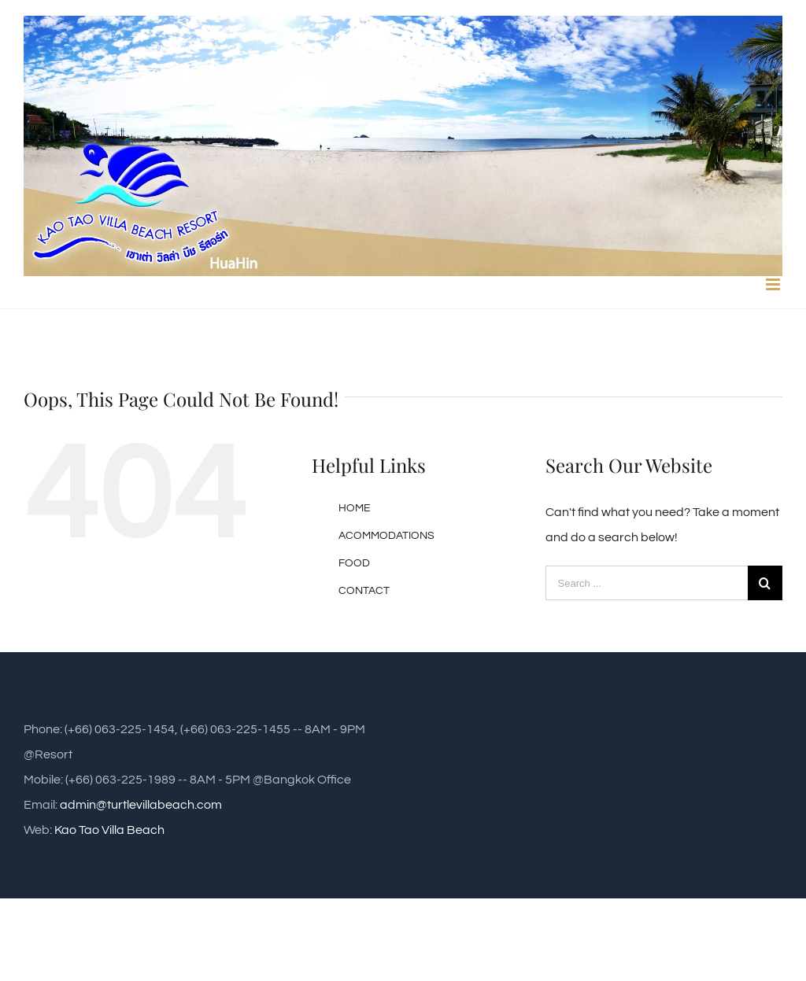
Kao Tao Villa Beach (109, 830)
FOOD (354, 563)
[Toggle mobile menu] (774, 284)
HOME (354, 508)
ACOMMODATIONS (386, 535)
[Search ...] (646, 583)
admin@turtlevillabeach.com (141, 804)
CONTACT (364, 590)
